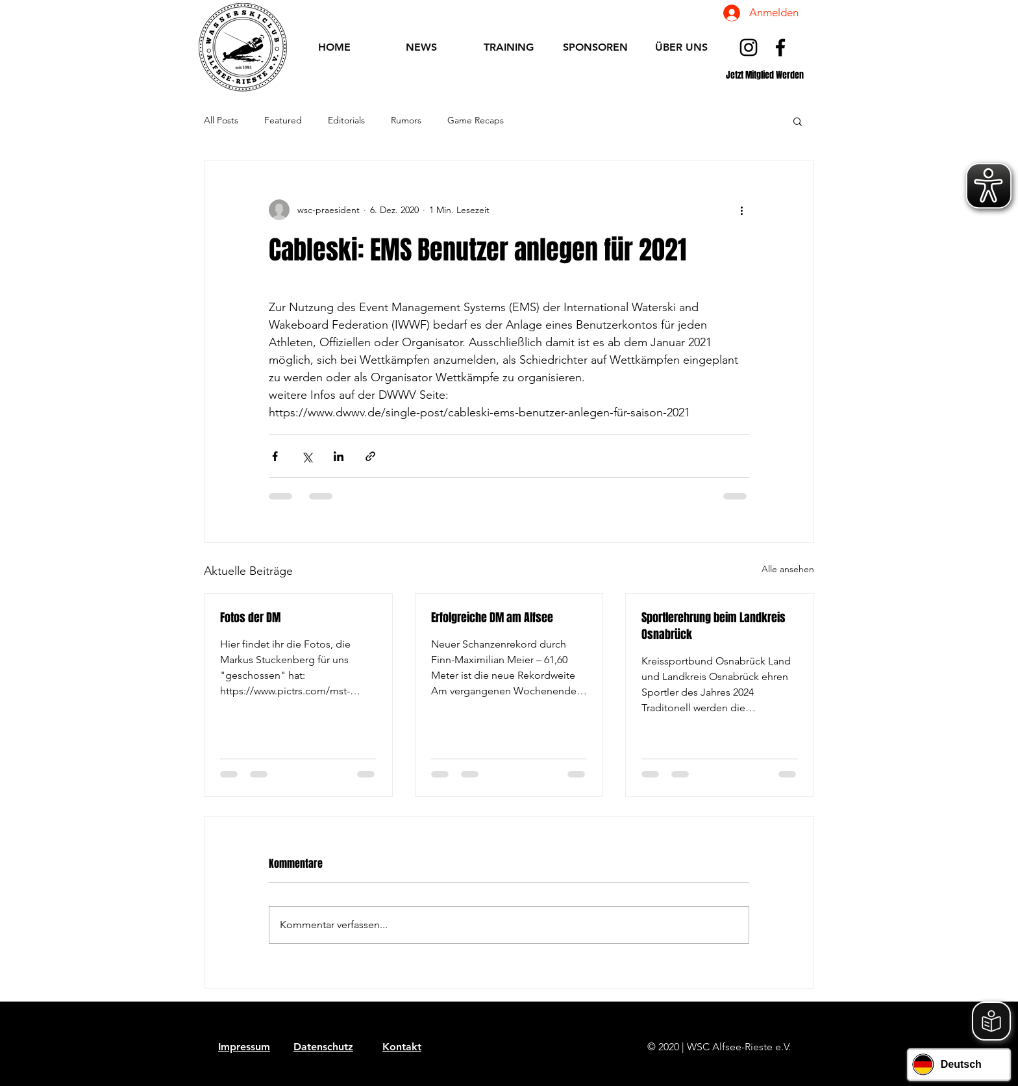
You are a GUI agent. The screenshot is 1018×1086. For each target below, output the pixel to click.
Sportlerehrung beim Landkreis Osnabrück (713, 626)
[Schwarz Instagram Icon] (748, 47)
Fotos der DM (250, 617)
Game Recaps (475, 120)
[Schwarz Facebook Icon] (780, 47)
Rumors (406, 120)
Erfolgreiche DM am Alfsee (492, 617)
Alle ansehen (788, 569)
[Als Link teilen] (370, 456)
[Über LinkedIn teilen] (338, 456)
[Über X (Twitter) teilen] (307, 456)
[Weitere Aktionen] (741, 210)
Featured (283, 120)
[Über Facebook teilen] (275, 456)
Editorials (346, 120)
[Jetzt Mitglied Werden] (764, 75)
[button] (797, 121)
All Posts (221, 120)
